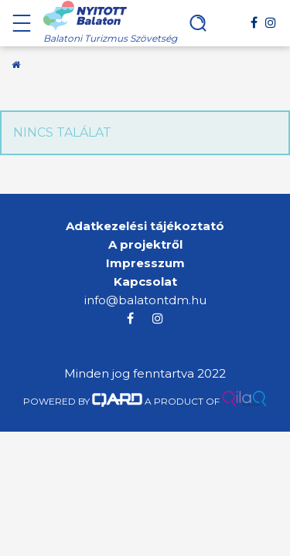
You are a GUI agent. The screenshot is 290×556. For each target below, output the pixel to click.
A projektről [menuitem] (145, 244)
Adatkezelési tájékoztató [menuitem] (145, 226)
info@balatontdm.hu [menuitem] (145, 300)
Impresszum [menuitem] (145, 263)
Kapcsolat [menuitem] (145, 281)
